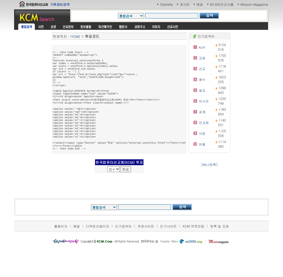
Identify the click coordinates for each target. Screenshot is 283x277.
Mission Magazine (254, 4)
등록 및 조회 (219, 256)
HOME (75, 36)
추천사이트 (146, 256)
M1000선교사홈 (222, 4)
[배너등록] (209, 164)
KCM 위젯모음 (193, 256)
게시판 (185, 4)
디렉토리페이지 (97, 256)
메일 (199, 4)
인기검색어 (123, 256)
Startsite (166, 4)
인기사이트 (168, 256)
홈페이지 (60, 256)
